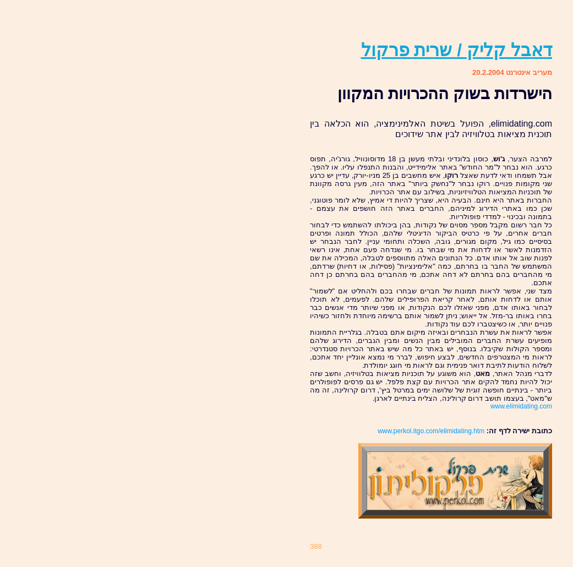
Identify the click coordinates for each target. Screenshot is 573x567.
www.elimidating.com (521, 406)
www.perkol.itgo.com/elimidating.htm (431, 431)
